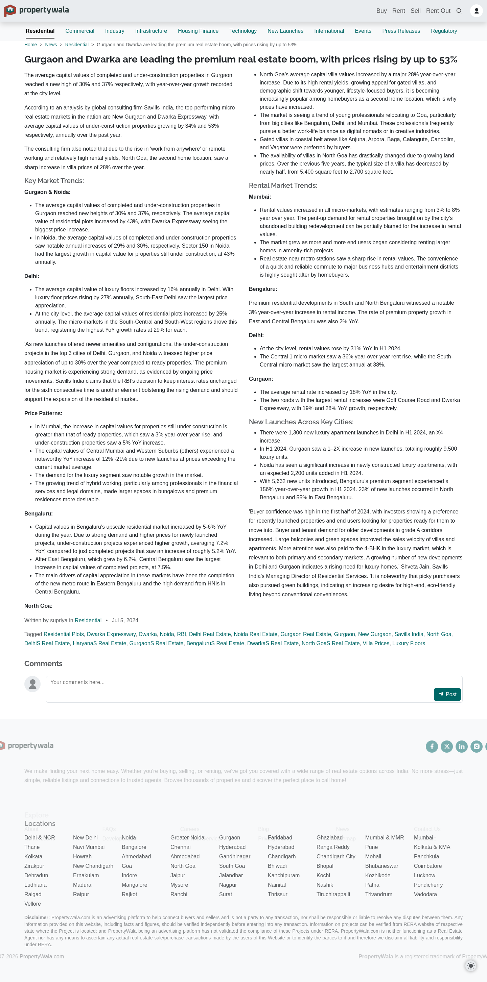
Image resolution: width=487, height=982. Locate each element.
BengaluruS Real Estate (215, 643)
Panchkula (426, 856)
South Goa (232, 866)
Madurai (83, 885)
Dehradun (36, 875)
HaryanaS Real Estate (99, 643)
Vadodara (425, 894)
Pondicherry (428, 885)
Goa (127, 866)
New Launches (285, 31)
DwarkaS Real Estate (273, 643)
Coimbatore (428, 866)
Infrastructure (151, 31)
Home (30, 44)
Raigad (33, 894)
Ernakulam (86, 875)
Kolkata (33, 856)
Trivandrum (378, 894)
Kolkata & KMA (432, 847)
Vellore (32, 904)
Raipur (81, 894)
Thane (32, 847)
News (51, 44)
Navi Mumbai (89, 847)
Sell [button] (416, 10)
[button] (459, 11)
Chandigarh (282, 856)
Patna (372, 885)
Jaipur (177, 875)
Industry (114, 31)
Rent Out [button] (438, 10)
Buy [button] (381, 10)
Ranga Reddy (333, 847)
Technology (243, 31)
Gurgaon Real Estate (305, 634)
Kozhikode (378, 875)
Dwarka (148, 634)
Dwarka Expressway (111, 634)
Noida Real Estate (256, 634)
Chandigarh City (336, 856)
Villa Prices (376, 643)
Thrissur (277, 894)
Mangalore (134, 885)
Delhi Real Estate (210, 634)
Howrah (82, 856)
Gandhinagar (235, 856)
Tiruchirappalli (333, 894)
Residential (40, 31)
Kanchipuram (284, 875)
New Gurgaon (375, 634)
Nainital (277, 885)
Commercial (79, 31)
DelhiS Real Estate (47, 643)
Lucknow (424, 875)
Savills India (408, 634)
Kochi (323, 875)
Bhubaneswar (381, 866)
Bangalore (134, 847)
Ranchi (178, 894)
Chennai (180, 847)
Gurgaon (344, 634)
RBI (181, 634)
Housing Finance (198, 31)
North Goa (438, 634)
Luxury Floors (408, 643)
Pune (371, 847)
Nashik (325, 885)
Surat (225, 894)
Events (363, 31)
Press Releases (401, 31)
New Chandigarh (93, 866)
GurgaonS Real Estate (156, 643)
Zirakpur (34, 866)
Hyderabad (232, 847)
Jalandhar (231, 875)
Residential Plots (64, 634)
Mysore (179, 885)
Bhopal (325, 866)
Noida (167, 634)
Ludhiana (35, 885)
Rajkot (129, 894)
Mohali (373, 856)
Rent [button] (398, 10)
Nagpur (228, 885)
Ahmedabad (136, 856)
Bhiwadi (277, 866)
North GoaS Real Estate (331, 643)
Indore (129, 875)
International (329, 31)
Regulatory (444, 31)
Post (447, 694)
